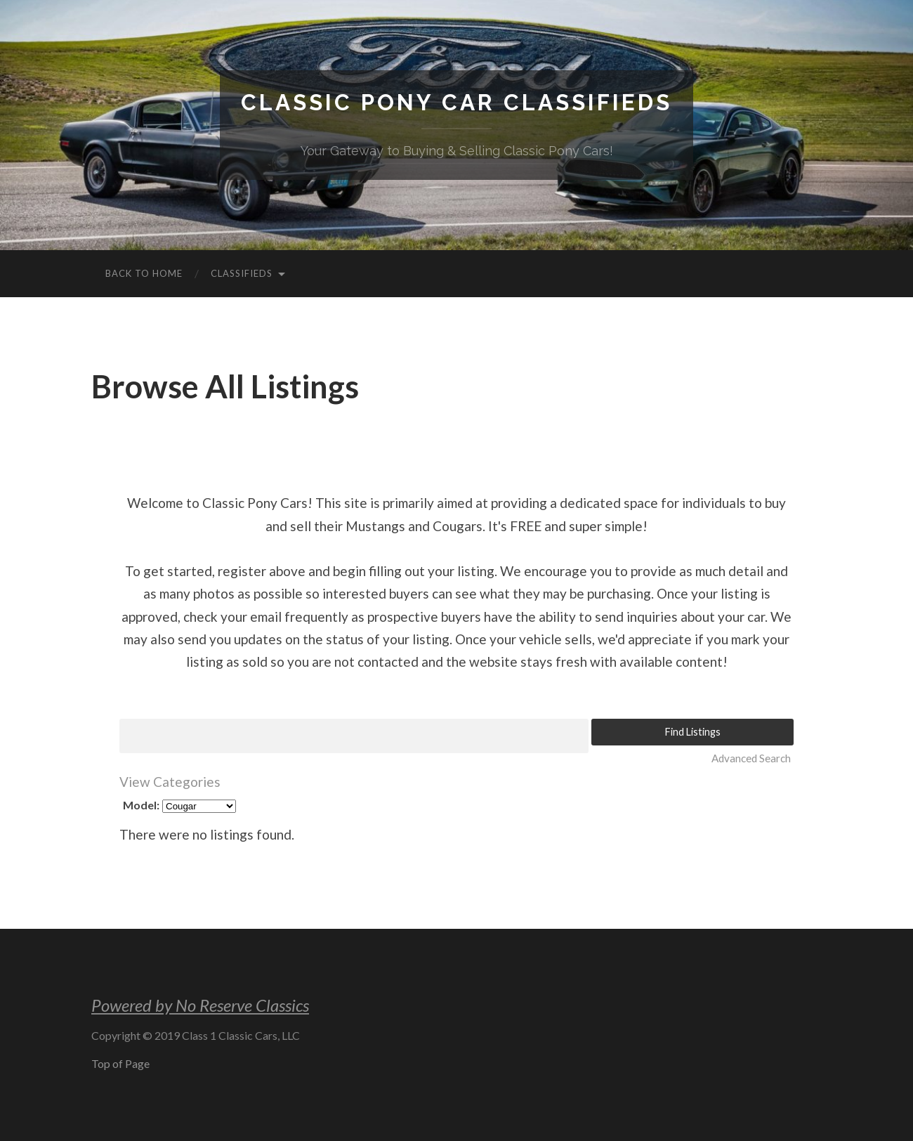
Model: (141, 805)
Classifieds (241, 273)
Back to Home (144, 273)
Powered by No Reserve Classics (200, 1005)
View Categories (170, 782)
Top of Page (120, 1063)
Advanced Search (751, 758)
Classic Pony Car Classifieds (456, 102)
